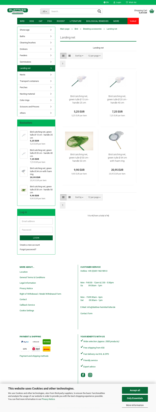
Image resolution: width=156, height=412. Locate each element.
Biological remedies (97, 21)
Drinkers (24, 49)
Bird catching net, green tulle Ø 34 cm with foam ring (117, 157)
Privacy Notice (48, 399)
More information (135, 405)
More (116, 21)
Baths (22, 36)
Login (36, 238)
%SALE (133, 21)
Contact (23, 299)
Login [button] (117, 2)
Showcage (25, 30)
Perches (23, 87)
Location (24, 272)
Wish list (131, 2)
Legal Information (28, 283)
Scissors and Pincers (29, 106)
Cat (40, 21)
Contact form (86, 313)
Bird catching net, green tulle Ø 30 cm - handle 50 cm (79, 157)
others (23, 113)
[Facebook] (83, 375)
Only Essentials (135, 398)
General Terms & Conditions (32, 277)
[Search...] (44, 11)
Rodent (61, 21)
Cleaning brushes (28, 42)
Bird (22, 21)
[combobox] (79, 56)
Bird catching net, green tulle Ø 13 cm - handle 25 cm (79, 99)
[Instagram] (90, 375)
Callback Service (27, 305)
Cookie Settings (27, 310)
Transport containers (29, 81)
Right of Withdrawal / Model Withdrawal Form (40, 294)
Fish (49, 21)
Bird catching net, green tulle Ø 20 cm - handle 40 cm (117, 99)
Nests (22, 74)
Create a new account (30, 245)
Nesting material (27, 94)
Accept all (135, 390)
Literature (75, 21)
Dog (32, 21)
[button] (106, 2)
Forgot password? (28, 249)
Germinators (25, 62)
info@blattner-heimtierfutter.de (101, 307)
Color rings (25, 100)
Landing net (25, 68)
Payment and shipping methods (34, 356)
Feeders (23, 55)
